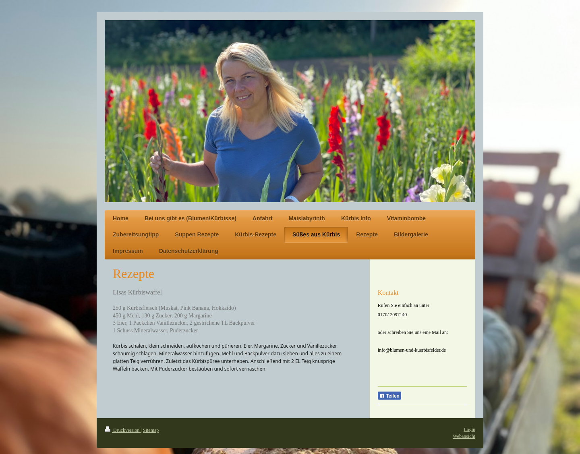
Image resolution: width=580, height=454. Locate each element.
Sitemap (151, 430)
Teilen (389, 396)
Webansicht (464, 436)
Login (469, 429)
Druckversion (123, 430)
